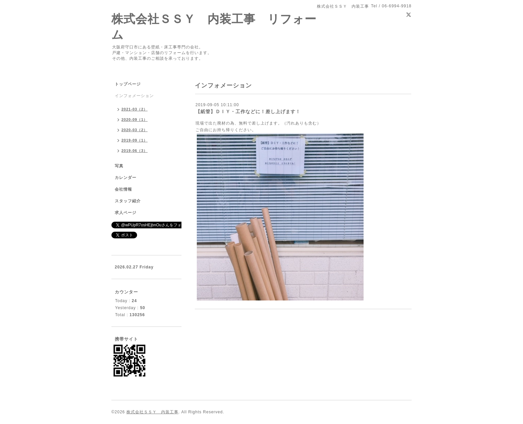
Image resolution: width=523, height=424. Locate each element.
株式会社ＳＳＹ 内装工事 (152, 412)
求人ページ (125, 212)
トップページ (128, 84)
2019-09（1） (134, 140)
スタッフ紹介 (128, 201)
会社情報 (123, 189)
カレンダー (125, 177)
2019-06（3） (134, 151)
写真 (119, 166)
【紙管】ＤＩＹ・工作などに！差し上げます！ (248, 111)
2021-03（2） (134, 109)
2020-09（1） (134, 120)
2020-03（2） (134, 130)
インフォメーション (134, 95)
